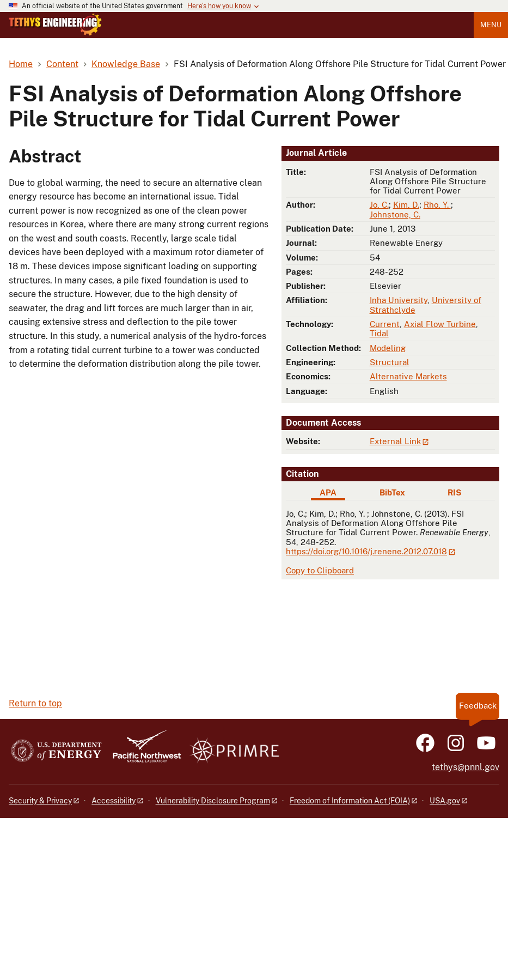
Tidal (379, 333)
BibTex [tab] (392, 492)
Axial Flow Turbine (440, 324)
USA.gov (445, 800)
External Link (395, 441)
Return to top (35, 703)
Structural (389, 362)
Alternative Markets (408, 376)
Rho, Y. (437, 204)
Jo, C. (379, 204)
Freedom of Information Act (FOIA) (350, 800)
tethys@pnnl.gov (465, 767)
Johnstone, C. (395, 214)
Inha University (398, 300)
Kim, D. (406, 204)
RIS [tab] (454, 492)
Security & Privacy (40, 800)
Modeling (388, 348)
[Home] (55, 32)
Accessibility (113, 800)
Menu (490, 25)
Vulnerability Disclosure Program (213, 800)
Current (385, 324)
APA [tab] (328, 492)
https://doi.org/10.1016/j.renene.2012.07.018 (366, 551)
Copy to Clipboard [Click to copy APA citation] (320, 570)
